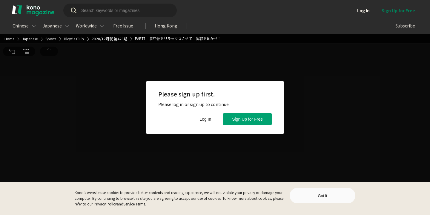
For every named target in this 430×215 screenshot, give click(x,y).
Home (9, 5)
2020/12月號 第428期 (109, 5)
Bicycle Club (74, 5)
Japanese (30, 5)
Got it (322, 196)
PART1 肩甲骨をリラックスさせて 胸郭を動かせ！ (178, 5)
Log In (205, 119)
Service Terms (134, 203)
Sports (50, 5)
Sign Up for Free (247, 119)
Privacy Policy (105, 203)
